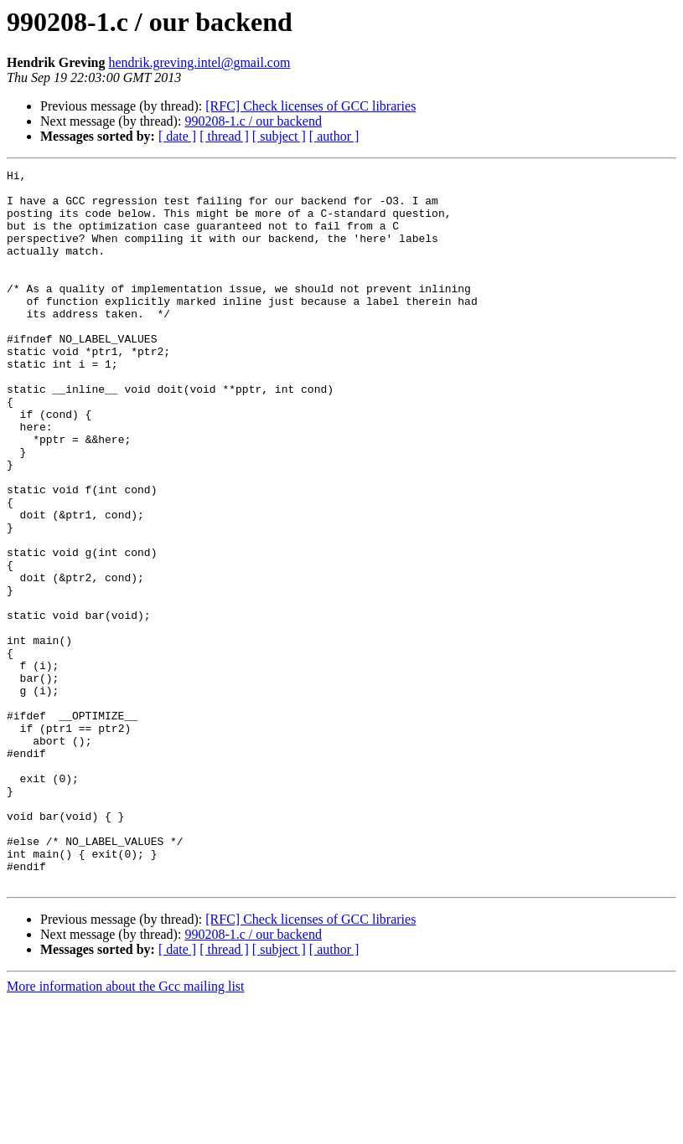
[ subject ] (279, 136)
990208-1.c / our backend (253, 121)
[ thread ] (224, 136)
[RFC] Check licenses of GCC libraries (310, 106)
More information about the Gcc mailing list (126, 1129)
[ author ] (334, 136)
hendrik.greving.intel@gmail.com (200, 62)
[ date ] (177, 136)
